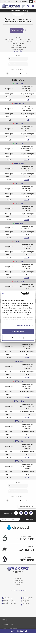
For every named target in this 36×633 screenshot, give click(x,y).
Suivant (27, 73)
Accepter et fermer (18, 331)
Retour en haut (27, 506)
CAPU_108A (19, 203)
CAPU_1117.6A (19, 281)
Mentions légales (26, 599)
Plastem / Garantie (7, 600)
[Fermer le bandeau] (33, 293)
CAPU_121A (19, 421)
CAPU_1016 (19, 123)
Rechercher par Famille (18, 11)
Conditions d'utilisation (25, 601)
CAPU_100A (19, 83)
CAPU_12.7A (19, 361)
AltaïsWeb (13, 629)
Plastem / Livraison (27, 597)
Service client (6, 597)
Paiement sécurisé (7, 599)
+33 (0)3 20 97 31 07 (7, 1)
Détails (26, 100)
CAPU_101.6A (19, 103)
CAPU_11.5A (19, 241)
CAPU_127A (19, 461)
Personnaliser (18, 338)
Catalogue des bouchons (9, 602)
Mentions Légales (8, 624)
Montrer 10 (18, 64)
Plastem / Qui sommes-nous (9, 604)
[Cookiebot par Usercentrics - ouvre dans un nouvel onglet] (21, 293)
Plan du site (25, 603)
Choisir (18, 59)
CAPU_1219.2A (19, 401)
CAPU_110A (19, 261)
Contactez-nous (26, 605)
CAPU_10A (19, 223)
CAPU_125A (19, 441)
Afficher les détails (23, 325)
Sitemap (4, 620)
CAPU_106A (19, 183)
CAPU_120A (19, 381)
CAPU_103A (19, 143)
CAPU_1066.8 (19, 163)
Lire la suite (18, 51)
